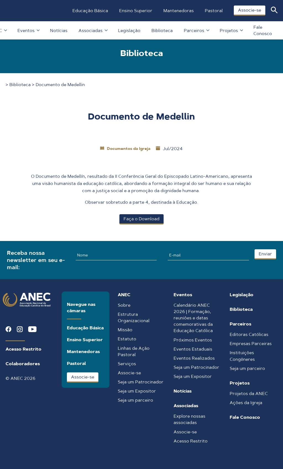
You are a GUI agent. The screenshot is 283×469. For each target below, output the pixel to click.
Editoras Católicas (249, 334)
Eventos (28, 30)
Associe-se (249, 10)
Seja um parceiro (135, 400)
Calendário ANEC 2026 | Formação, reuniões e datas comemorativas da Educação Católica (193, 317)
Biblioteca (162, 30)
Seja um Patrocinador (140, 382)
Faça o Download (141, 219)
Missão (125, 330)
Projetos (231, 30)
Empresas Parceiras (251, 343)
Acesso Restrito (23, 349)
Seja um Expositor (137, 391)
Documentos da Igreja (128, 148)
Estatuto (127, 339)
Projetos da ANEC (249, 393)
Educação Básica (90, 11)
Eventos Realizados (194, 358)
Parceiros (196, 30)
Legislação (129, 30)
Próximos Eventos (193, 340)
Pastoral (214, 11)
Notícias (58, 30)
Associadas (92, 30)
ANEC (124, 295)
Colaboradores (23, 364)
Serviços (127, 364)
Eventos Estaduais (193, 349)
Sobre (124, 305)
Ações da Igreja (246, 403)
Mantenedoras (178, 11)
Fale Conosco (262, 30)
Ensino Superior (135, 11)
